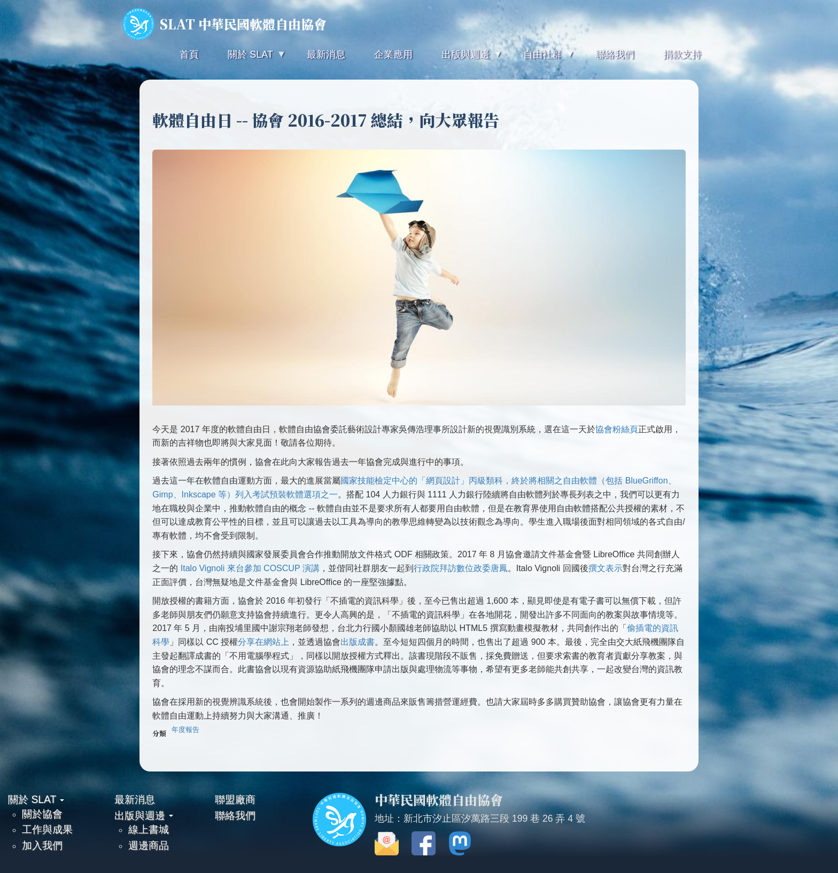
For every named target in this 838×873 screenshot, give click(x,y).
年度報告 (185, 730)
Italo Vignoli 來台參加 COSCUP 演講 (250, 568)
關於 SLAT (36, 799)
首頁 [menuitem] (189, 54)
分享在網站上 (263, 641)
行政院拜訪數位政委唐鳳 (461, 568)
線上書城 (148, 829)
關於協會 (42, 814)
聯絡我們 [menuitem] (614, 54)
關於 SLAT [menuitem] (249, 59)
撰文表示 (605, 568)
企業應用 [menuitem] (393, 54)
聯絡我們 (235, 815)
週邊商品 (148, 845)
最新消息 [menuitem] (326, 54)
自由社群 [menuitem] (541, 59)
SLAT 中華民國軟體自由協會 (224, 24)
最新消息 (134, 799)
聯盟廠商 (235, 799)
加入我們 (42, 845)
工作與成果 (47, 829)
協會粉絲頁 (616, 429)
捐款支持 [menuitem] (682, 54)
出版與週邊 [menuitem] (464, 59)
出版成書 (357, 641)
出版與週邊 (143, 815)
